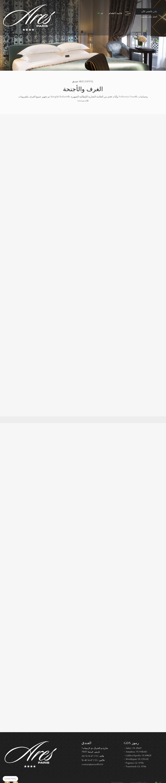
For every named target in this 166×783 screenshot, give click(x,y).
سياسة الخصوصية (139, 777)
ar (102, 13)
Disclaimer (117, 777)
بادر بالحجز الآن (149, 11)
